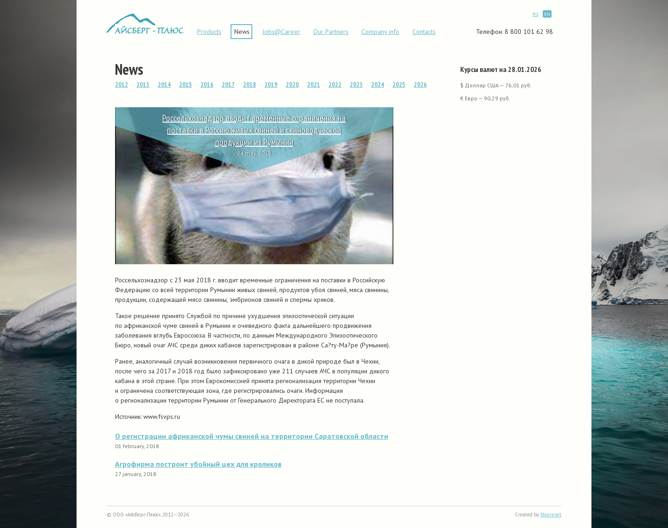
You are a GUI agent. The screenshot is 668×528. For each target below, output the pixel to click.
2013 (142, 84)
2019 (270, 84)
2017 (228, 84)
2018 (249, 84)
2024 (377, 84)
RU (536, 14)
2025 (398, 84)
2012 (121, 84)
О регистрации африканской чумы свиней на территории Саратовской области (251, 436)
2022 (334, 84)
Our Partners (330, 31)
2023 (356, 84)
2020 (292, 84)
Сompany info (380, 31)
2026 (420, 84)
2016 (206, 84)
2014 (164, 84)
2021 (313, 84)
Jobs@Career (281, 31)
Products (209, 31)
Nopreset (550, 514)
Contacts (424, 31)
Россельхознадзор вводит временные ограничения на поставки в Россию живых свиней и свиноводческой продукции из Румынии (254, 130)
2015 (185, 84)
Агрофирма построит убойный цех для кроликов (198, 464)
